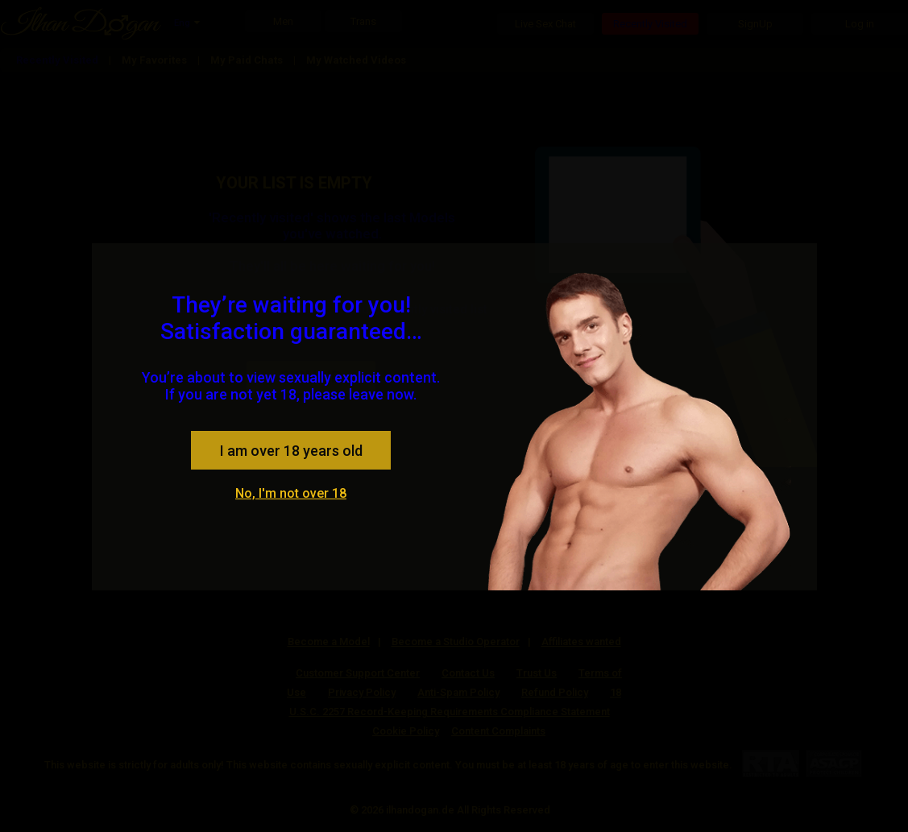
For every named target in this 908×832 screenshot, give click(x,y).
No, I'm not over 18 (290, 493)
